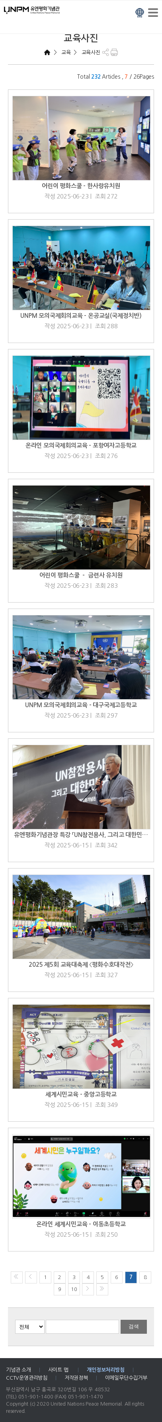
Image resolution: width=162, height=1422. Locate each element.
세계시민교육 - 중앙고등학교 (81, 1094)
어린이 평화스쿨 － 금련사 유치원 (80, 575)
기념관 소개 (18, 1369)
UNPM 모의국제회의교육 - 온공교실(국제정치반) (81, 316)
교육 (65, 52)
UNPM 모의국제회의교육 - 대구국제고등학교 (81, 705)
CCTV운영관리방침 (26, 1377)
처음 (17, 1277)
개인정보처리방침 (105, 1369)
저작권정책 (76, 1377)
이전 (31, 1277)
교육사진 (90, 52)
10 (74, 1289)
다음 (88, 1289)
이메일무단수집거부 (126, 1377)
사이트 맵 (59, 1369)
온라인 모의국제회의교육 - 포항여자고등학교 (81, 445)
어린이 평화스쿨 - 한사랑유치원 (81, 186)
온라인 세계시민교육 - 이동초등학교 (80, 1224)
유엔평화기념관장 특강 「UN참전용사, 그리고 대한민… (81, 835)
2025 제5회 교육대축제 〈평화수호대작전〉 (81, 965)
